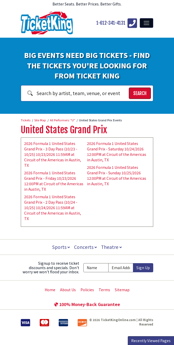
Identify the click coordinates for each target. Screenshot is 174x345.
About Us (68, 289)
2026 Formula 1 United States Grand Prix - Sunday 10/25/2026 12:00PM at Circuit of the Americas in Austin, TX (116, 175)
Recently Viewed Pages (151, 340)
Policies (87, 289)
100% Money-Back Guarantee (87, 304)
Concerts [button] (85, 247)
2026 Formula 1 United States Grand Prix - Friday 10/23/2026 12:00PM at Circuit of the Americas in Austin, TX (53, 181)
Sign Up (143, 267)
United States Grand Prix (64, 130)
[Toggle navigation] (146, 23)
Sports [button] (60, 247)
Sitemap (122, 289)
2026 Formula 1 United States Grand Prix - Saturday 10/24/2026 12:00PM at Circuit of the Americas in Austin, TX (116, 151)
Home (50, 289)
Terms (104, 289)
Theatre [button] (112, 247)
